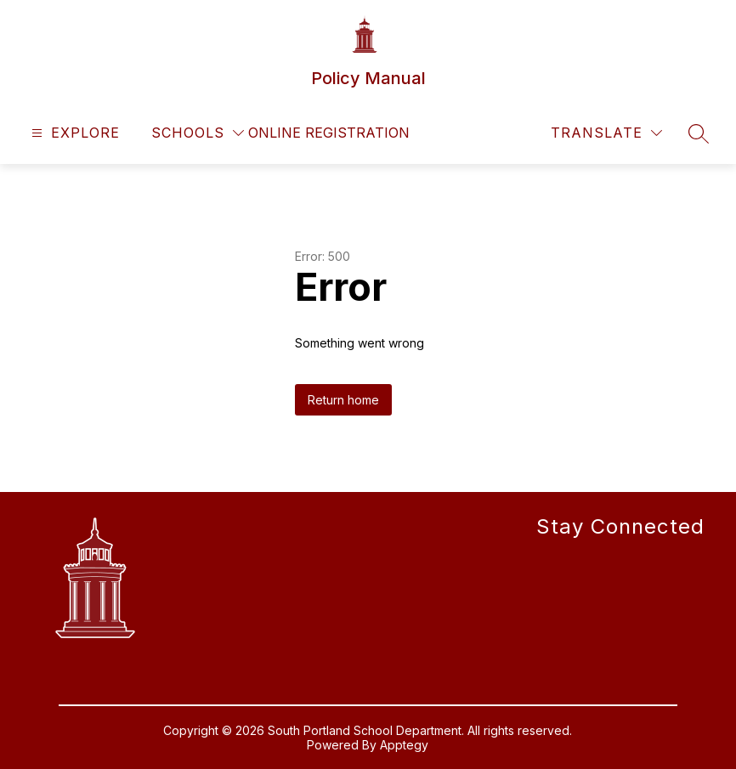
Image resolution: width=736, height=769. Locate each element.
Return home (343, 400)
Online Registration (329, 132)
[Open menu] (73, 133)
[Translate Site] (606, 133)
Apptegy (404, 745)
